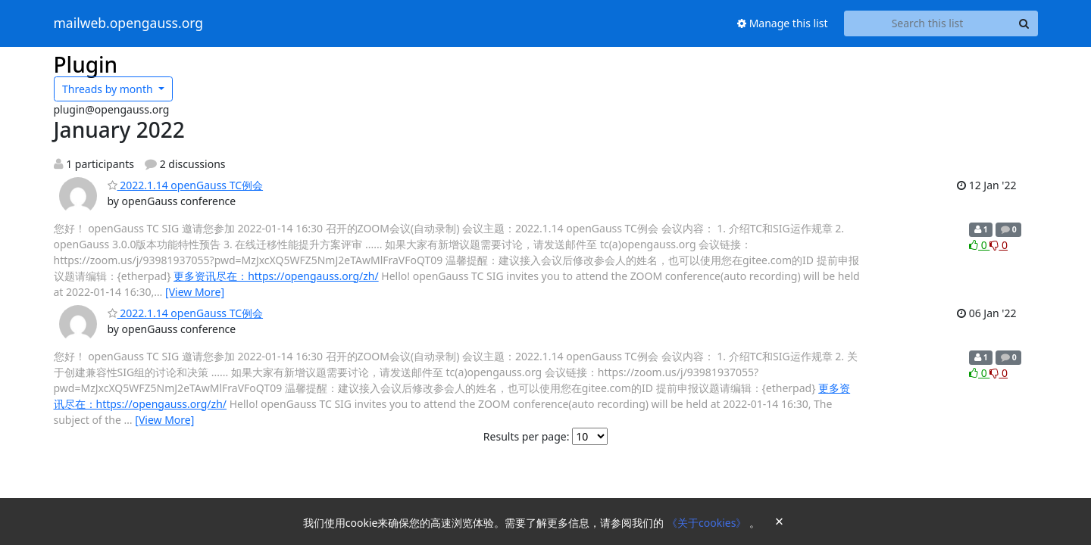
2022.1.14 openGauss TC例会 (186, 185)
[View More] (194, 292)
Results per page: (526, 436)
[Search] (1024, 23)
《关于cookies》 (708, 522)
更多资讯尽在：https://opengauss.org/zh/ (276, 276)
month (108, 89)
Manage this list (782, 23)
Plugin (86, 64)
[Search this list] (927, 23)
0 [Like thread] (979, 245)
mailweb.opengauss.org (129, 23)
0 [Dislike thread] (998, 245)
